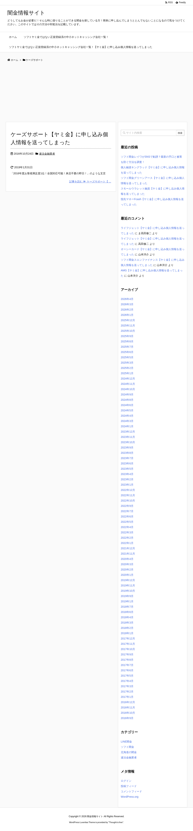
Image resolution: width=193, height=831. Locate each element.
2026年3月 (127, 304)
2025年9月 (127, 336)
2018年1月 (127, 633)
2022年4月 (127, 527)
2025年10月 (128, 330)
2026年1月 (127, 314)
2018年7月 (127, 606)
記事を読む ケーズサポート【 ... (90, 181)
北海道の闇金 (129, 752)
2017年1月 (127, 696)
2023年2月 (127, 479)
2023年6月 (127, 463)
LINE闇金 (126, 741)
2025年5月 (127, 357)
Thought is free (115, 822)
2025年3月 (127, 362)
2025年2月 (127, 367)
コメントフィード (131, 791)
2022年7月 (127, 511)
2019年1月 (127, 601)
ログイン (126, 780)
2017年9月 (127, 654)
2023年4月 (127, 474)
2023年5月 (127, 468)
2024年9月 (127, 394)
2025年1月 (127, 373)
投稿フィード (129, 786)
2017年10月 (128, 649)
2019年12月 (128, 580)
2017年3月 (127, 686)
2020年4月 (127, 558)
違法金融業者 (47, 153)
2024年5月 (127, 410)
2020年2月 (127, 569)
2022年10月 (128, 500)
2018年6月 (127, 611)
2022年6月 (127, 516)
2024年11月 (128, 383)
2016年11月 (128, 707)
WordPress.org (129, 796)
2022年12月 (128, 489)
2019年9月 (127, 596)
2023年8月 (127, 452)
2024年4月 (127, 415)
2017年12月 (128, 638)
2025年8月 (127, 341)
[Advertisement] (96, 93)
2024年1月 (127, 426)
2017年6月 (127, 670)
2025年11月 (128, 325)
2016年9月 (127, 718)
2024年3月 (127, 421)
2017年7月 (127, 665)
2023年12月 (128, 431)
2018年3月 (127, 622)
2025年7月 (127, 346)
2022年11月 (128, 495)
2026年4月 (127, 298)
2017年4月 (127, 680)
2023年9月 (127, 447)
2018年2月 (127, 627)
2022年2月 (127, 537)
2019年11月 (128, 585)
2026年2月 (127, 309)
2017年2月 (127, 691)
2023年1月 (127, 484)
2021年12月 (128, 548)
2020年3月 (127, 564)
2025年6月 (127, 352)
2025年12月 (128, 320)
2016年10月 (128, 712)
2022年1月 (127, 543)
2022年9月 (127, 505)
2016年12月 (128, 702)
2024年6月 (127, 405)
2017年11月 (128, 643)
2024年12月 (128, 378)
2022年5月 (127, 521)
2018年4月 (127, 617)
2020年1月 (127, 574)
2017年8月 (127, 659)
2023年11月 (128, 436)
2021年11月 (128, 553)
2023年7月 (127, 458)
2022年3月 (127, 532)
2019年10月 (128, 590)
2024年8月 (127, 399)
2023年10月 (128, 442)
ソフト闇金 (127, 746)
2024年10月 (128, 389)
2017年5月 (127, 675)
